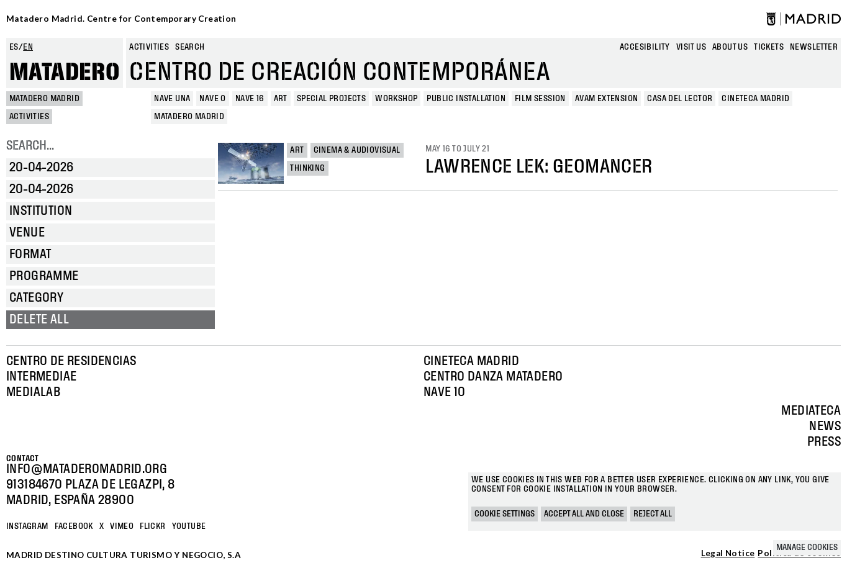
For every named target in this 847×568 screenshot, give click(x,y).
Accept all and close (584, 514)
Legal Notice (728, 553)
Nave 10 (445, 392)
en (28, 47)
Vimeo (122, 526)
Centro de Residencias (71, 361)
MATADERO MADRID (44, 98)
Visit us (691, 47)
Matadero (64, 72)
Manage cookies (807, 547)
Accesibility (645, 47)
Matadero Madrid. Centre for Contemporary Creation (121, 19)
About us (730, 47)
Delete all (39, 319)
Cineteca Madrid (471, 361)
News (825, 426)
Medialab (33, 392)
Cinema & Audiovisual (357, 150)
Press (824, 442)
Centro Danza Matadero (493, 377)
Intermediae (41, 377)
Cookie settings (504, 514)
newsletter (814, 47)
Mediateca (811, 411)
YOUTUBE (189, 526)
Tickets (769, 47)
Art (297, 150)
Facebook (74, 526)
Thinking (307, 168)
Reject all (652, 514)
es (14, 47)
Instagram (27, 526)
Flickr (152, 526)
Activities (149, 47)
